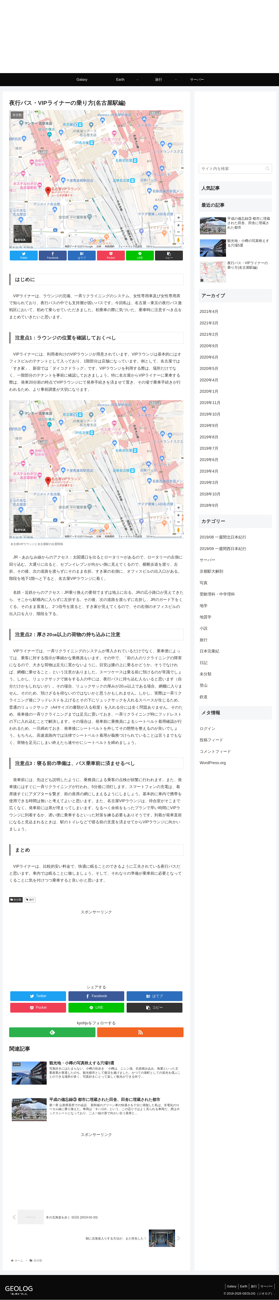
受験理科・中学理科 (217, 594)
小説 (204, 628)
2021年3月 (209, 323)
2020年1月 (209, 391)
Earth (241, 1286)
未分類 (15, 899)
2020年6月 (209, 357)
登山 (204, 685)
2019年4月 (209, 471)
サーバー (207, 560)
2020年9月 (209, 346)
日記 (204, 663)
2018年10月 (210, 494)
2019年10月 (210, 414)
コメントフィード (215, 751)
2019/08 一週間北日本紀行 (223, 537)
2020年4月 (209, 380)
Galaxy (228, 1286)
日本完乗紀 (209, 651)
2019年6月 (209, 460)
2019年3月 (209, 482)
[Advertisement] (96, 946)
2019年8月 (209, 437)
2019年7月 (209, 448)
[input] (235, 169)
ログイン (207, 728)
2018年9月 (209, 505)
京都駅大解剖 (211, 571)
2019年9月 (209, 425)
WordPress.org (213, 763)
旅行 (30, 899)
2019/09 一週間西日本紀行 (223, 549)
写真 (204, 583)
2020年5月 (209, 368)
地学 (204, 606)
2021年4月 (209, 311)
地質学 (205, 617)
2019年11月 (210, 403)
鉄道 (204, 697)
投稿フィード (211, 740)
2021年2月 (209, 334)
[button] (267, 168)
